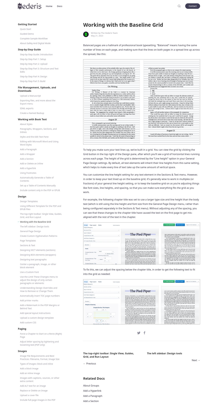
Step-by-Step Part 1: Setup (33, 59)
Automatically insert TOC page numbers (40, 295)
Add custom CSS (28, 322)
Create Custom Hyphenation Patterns (38, 235)
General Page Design (30, 231)
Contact (193, 6)
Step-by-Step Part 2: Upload (33, 63)
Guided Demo (27, 33)
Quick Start (25, 29)
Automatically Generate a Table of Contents (37, 179)
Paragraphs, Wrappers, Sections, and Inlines (38, 130)
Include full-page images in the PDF (37, 399)
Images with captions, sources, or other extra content (39, 379)
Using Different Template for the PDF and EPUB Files (40, 208)
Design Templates (29, 201)
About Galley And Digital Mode (35, 43)
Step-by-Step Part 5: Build (32, 81)
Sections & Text (27, 245)
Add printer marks (29, 300)
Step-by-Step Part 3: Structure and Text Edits (39, 70)
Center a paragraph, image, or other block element (38, 266)
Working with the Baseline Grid (35, 221)
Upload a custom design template (37, 317)
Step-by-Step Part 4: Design (33, 76)
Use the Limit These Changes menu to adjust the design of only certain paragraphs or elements (39, 280)
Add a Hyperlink (28, 168)
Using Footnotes (28, 172)
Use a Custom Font (29, 272)
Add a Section (27, 158)
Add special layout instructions (35, 313)
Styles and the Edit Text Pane (34, 136)
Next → (196, 360)
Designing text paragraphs (33, 259)
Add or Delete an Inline (31, 163)
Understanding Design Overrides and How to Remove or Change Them (38, 289)
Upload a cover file (29, 395)
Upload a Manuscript (30, 95)
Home (49, 6)
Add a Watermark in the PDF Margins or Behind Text (40, 307)
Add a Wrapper (27, 154)
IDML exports (26, 108)
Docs (59, 6)
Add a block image (29, 368)
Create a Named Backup (32, 113)
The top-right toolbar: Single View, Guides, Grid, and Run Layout (41, 215)
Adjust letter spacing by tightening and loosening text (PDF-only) (39, 343)
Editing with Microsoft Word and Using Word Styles (39, 143)
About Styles (26, 124)
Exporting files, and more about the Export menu (37, 102)
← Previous (89, 363)
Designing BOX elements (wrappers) (38, 254)
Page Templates (28, 240)
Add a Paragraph (28, 149)
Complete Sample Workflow (34, 38)
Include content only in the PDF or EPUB (40, 190)
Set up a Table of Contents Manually (38, 185)
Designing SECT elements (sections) (37, 250)
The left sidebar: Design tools (34, 226)
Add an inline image (30, 373)
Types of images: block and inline (36, 363)
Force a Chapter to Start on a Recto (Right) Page (41, 335)
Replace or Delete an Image (34, 390)
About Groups (91, 385)
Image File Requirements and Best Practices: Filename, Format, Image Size (40, 357)
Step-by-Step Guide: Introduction (36, 54)
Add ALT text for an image (33, 385)
